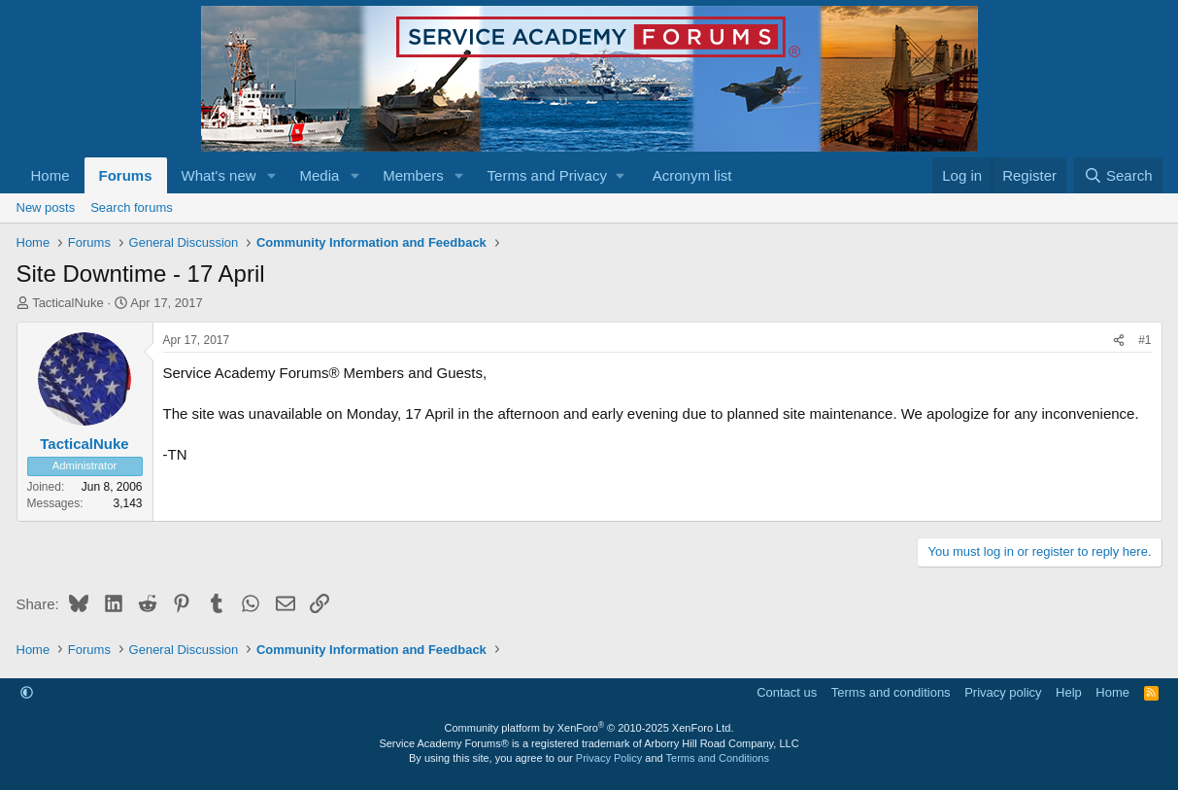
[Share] (1118, 340)
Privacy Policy (609, 758)
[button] (271, 175)
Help (1069, 692)
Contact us (787, 692)
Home (50, 175)
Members (413, 175)
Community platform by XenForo (589, 728)
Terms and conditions (891, 692)
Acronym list (692, 175)
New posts (46, 207)
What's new (219, 175)
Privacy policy (1002, 692)
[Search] (1118, 175)
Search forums (131, 207)
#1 (1144, 340)
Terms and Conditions (717, 758)
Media (319, 175)
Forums (125, 175)
